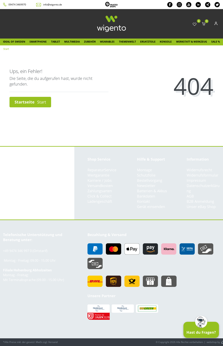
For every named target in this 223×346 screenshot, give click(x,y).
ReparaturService (101, 169)
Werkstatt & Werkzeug (191, 41)
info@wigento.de (52, 4)
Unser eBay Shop (201, 206)
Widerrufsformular (202, 175)
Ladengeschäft (99, 201)
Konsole (166, 41)
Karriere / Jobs (99, 180)
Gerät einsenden (151, 206)
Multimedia (72, 41)
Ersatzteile (148, 41)
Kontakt (143, 201)
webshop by (213, 342)
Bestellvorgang (149, 180)
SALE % (215, 41)
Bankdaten (146, 196)
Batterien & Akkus (152, 190)
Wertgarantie (98, 175)
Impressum (196, 180)
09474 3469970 (17, 4)
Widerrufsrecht (199, 169)
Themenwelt (127, 41)
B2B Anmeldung (200, 201)
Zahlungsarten (99, 190)
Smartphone (38, 41)
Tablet (55, 41)
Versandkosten (100, 185)
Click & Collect (99, 196)
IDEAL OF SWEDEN (14, 41)
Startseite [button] (30, 102)
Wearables (107, 41)
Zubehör (90, 41)
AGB (190, 196)
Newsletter (146, 185)
